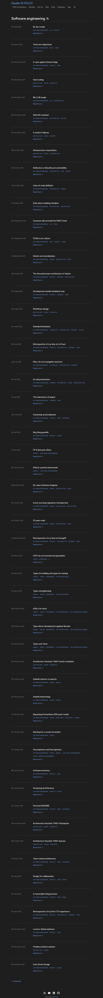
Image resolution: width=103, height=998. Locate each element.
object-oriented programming (43, 756)
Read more (38, 33)
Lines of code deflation (43, 185)
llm (51, 30)
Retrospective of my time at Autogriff (49, 538)
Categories (61, 7)
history (63, 118)
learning (53, 383)
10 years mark (39, 520)
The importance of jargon (44, 397)
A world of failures (41, 132)
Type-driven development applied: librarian (51, 626)
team (59, 65)
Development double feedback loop (49, 291)
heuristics (53, 83)
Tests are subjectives (42, 44)
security (57, 30)
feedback (60, 277)
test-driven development (79, 612)
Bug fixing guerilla (40, 432)
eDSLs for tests (40, 608)
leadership (66, 418)
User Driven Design (41, 964)
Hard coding (38, 80)
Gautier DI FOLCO (22, 3)
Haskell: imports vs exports (45, 679)
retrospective (59, 101)
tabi (57, 997)
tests (52, 48)
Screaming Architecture (43, 788)
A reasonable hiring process (45, 894)
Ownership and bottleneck (44, 415)
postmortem (61, 383)
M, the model (39, 27)
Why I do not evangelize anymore (47, 362)
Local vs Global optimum (44, 929)
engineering (43, 559)
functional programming (48, 453)
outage (69, 383)
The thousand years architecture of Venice (52, 273)
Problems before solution (44, 947)
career (63, 189)
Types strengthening (42, 591)
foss (62, 171)
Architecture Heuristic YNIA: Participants (51, 823)
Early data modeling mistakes (46, 203)
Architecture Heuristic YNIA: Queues (49, 841)
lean (58, 774)
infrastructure (79, 383)
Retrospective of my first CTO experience (51, 911)
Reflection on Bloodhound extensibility (50, 168)
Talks (47, 7)
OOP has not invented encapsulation (49, 556)
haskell (35, 453)
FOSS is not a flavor (41, 238)
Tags (69, 7)
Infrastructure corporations (45, 150)
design (46, 83)
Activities (32, 7)
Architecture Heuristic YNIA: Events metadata (53, 661)
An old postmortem (41, 379)
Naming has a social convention (47, 732)
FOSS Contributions (19, 7)
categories (16, 981)
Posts (53, 7)
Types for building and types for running (50, 573)
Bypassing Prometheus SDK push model (51, 714)
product (53, 65)
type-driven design (62, 576)
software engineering (40, 30)
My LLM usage (39, 97)
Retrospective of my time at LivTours (49, 344)
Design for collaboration (43, 876)
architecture (37, 83)
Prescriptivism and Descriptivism (47, 749)
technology (54, 330)
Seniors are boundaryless (44, 256)
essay (57, 48)
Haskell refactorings (41, 697)
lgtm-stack (69, 718)
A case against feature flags (45, 62)
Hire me (40, 7)
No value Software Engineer (45, 485)
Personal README (41, 806)
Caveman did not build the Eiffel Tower (50, 221)
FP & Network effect (42, 450)
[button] (75, 7)
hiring (64, 897)
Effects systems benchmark (45, 467)
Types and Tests (40, 644)
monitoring (59, 718)
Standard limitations (41, 326)
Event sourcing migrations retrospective (50, 503)
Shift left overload (41, 115)
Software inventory (41, 770)
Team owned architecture (44, 858)
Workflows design (41, 309)
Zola (53, 997)
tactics (81, 330)
